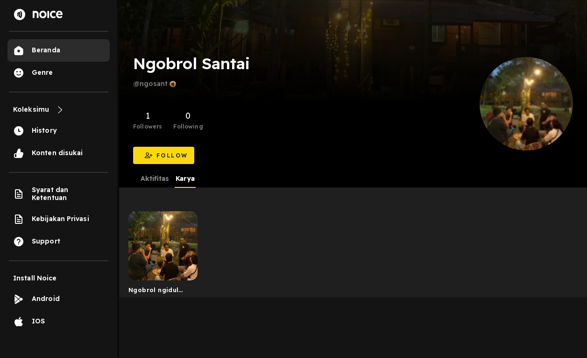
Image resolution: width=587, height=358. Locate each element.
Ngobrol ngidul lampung (153, 291)
